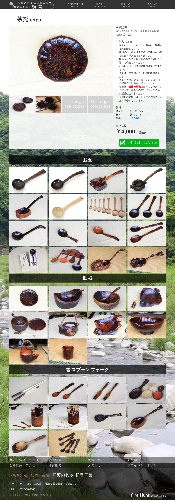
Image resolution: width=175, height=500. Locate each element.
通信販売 (55, 465)
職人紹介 (100, 4)
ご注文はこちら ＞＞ (142, 143)
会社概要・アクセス (24, 465)
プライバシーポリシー (143, 465)
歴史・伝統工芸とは (24, 459)
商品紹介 (134, 459)
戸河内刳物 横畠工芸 (73, 475)
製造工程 (94, 459)
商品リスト (127, 4)
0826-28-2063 (27, 489)
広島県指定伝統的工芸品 (29, 475)
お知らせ (152, 4)
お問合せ (94, 465)
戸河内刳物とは (74, 4)
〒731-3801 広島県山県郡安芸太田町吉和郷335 (48, 483)
